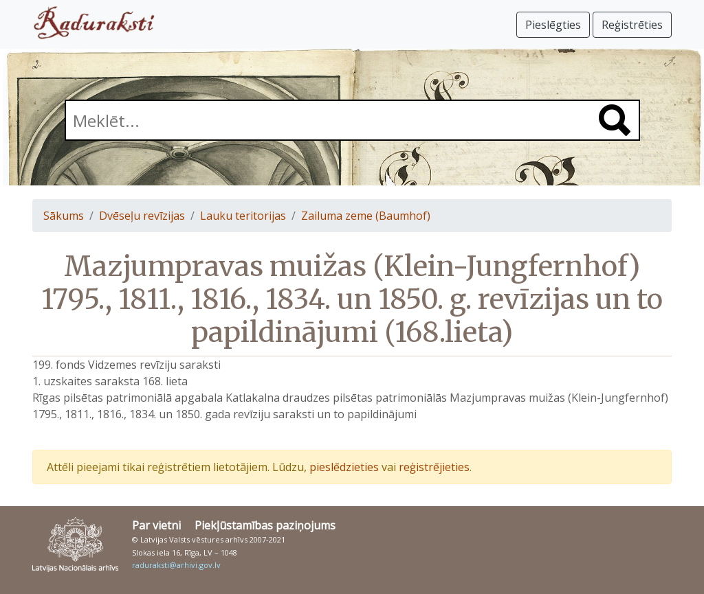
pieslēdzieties (344, 467)
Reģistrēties (632, 24)
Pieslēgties (553, 24)
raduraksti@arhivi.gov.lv (176, 565)
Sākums (63, 215)
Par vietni (156, 525)
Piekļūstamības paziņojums (265, 525)
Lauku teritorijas (243, 215)
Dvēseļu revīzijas (142, 215)
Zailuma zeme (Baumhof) (365, 215)
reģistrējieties (434, 467)
